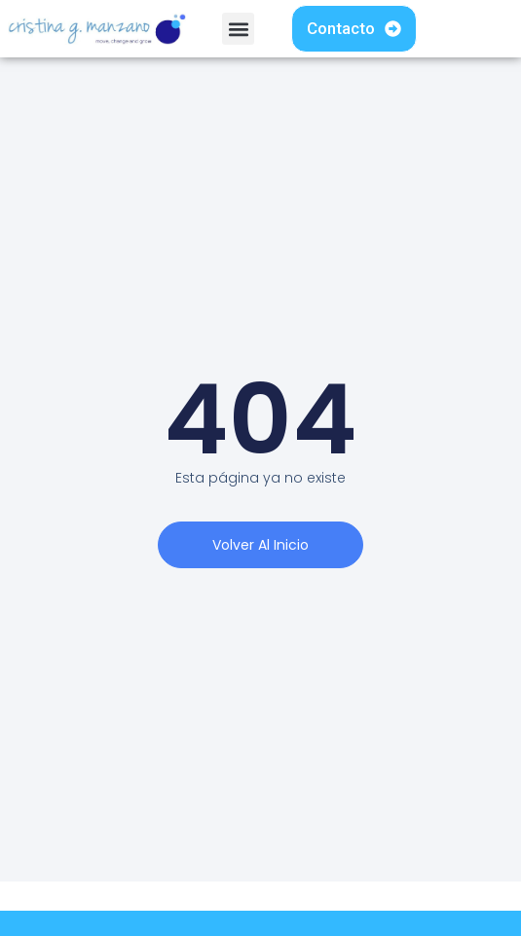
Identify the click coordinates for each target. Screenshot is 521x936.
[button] (238, 29)
